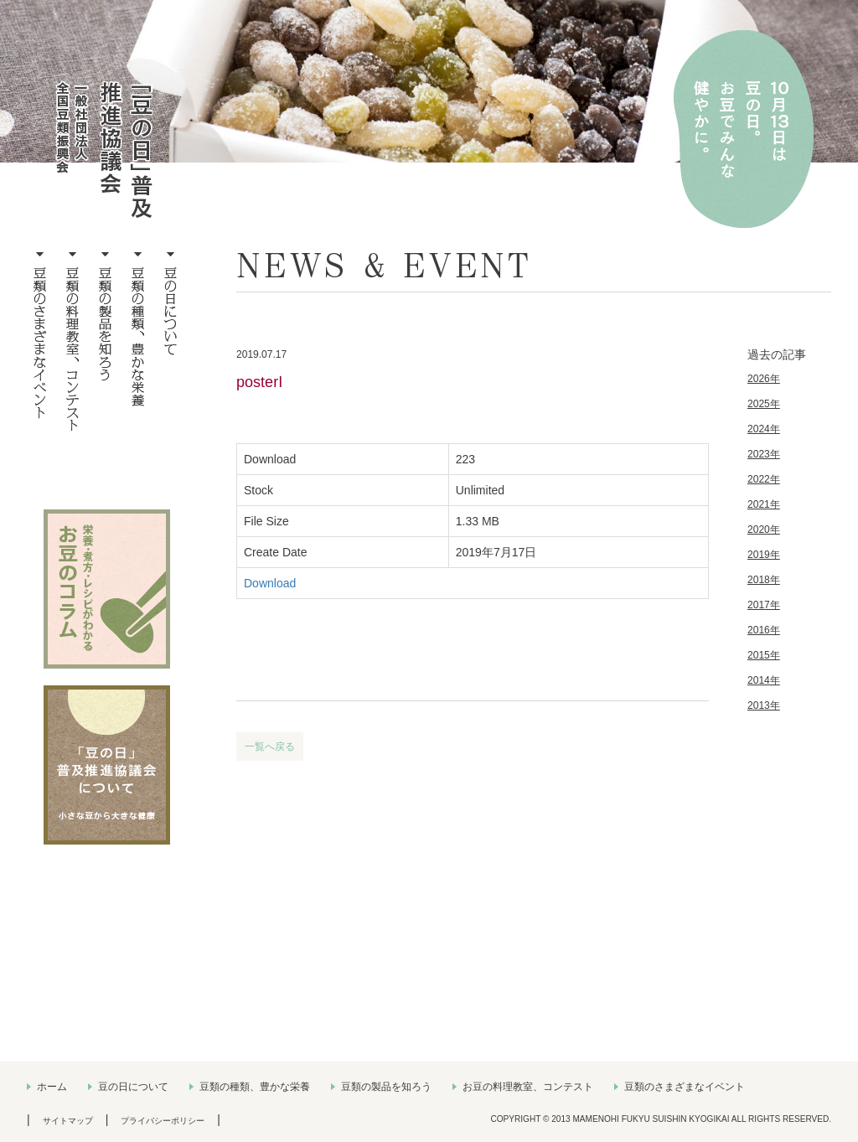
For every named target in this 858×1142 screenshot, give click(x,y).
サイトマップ (68, 1120)
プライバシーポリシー (162, 1120)
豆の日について (133, 1087)
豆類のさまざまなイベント (684, 1087)
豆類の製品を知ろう (386, 1087)
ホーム (52, 1087)
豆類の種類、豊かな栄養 (254, 1087)
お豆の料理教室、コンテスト (528, 1087)
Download (270, 583)
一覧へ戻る (270, 746)
